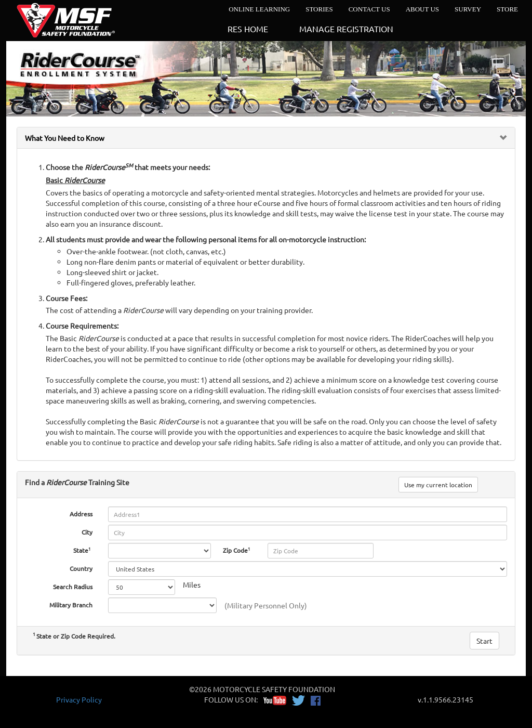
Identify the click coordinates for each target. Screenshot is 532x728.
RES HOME (248, 28)
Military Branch (70, 605)
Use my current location (438, 484)
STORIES (319, 9)
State (82, 549)
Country (81, 568)
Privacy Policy (79, 699)
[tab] (266, 137)
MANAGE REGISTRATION (346, 28)
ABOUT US (422, 9)
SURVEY (468, 9)
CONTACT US (369, 9)
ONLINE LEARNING (259, 9)
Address (81, 514)
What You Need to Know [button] (64, 137)
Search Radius (72, 586)
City (87, 532)
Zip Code (237, 549)
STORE (507, 9)
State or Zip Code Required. (74, 636)
